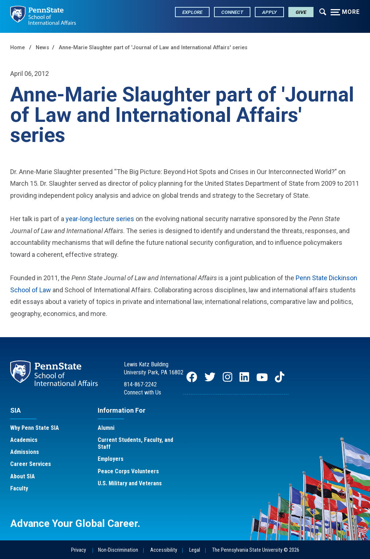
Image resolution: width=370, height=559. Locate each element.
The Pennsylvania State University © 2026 (255, 550)
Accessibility (163, 550)
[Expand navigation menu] (322, 11)
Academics (24, 439)
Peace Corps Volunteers (128, 471)
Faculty (19, 488)
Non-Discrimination (118, 550)
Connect (232, 12)
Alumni (106, 427)
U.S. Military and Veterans (130, 483)
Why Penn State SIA (34, 427)
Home (17, 48)
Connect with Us (142, 392)
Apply (269, 12)
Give (301, 12)
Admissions (24, 451)
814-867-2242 (140, 384)
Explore (192, 12)
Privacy (78, 550)
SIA (15, 410)
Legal (194, 550)
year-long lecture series (100, 219)
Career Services (30, 463)
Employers (111, 458)
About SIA (22, 476)
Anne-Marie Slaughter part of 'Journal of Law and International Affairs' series (153, 48)
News (42, 48)
